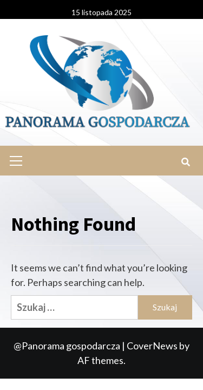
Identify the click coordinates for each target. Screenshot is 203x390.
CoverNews (152, 346)
